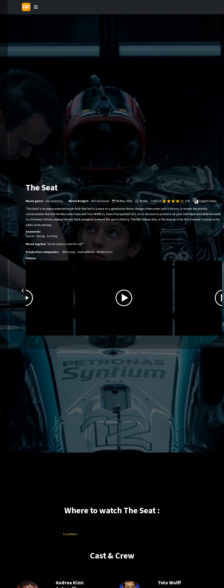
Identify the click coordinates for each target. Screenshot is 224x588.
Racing (40, 236)
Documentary (54, 201)
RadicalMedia (86, 252)
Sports (30, 236)
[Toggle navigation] (35, 7)
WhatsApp (68, 252)
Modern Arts (105, 252)
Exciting (52, 236)
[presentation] (22, 290)
